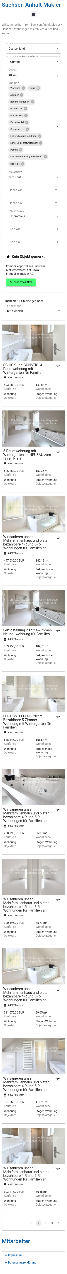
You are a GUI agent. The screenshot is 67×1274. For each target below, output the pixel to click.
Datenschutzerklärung (22, 1262)
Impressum (15, 1255)
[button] (33, 14)
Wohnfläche (43, 389)
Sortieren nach (14, 306)
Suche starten (21, 282)
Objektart (14, 83)
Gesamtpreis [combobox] (17, 216)
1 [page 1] (38, 1223)
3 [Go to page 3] (52, 1223)
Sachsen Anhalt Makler (31, 4)
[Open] (57, 62)
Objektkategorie (46, 397)
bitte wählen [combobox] (15, 311)
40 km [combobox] (13, 75)
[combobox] (28, 62)
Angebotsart (15, 172)
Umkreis (13, 70)
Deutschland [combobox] (17, 48)
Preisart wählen (16, 211)
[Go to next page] (59, 1223)
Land (11, 43)
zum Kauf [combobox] (15, 177)
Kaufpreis (10, 389)
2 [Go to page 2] (45, 1223)
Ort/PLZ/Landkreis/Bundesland (24, 56)
